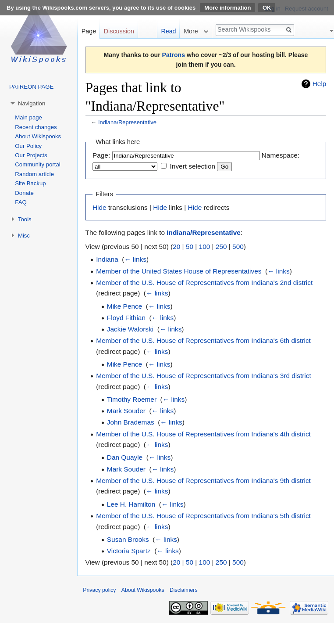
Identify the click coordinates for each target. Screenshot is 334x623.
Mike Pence (124, 306)
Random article (34, 174)
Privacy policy (99, 590)
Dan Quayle (124, 457)
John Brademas (130, 422)
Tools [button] (25, 219)
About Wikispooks (38, 136)
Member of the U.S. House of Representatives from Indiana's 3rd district (203, 375)
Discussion (119, 31)
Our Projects (31, 155)
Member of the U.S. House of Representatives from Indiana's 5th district (203, 515)
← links (135, 259)
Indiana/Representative (127, 122)
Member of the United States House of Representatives (178, 271)
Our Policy (28, 146)
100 (204, 246)
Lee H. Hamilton (131, 504)
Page (89, 31)
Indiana (107, 259)
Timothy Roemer (131, 399)
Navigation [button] (31, 103)
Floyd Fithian (126, 317)
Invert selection (193, 166)
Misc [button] (24, 235)
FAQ (20, 202)
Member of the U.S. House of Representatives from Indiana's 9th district (203, 480)
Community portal (37, 164)
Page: (101, 155)
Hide (99, 207)
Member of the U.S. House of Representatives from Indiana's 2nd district (204, 282)
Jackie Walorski (130, 329)
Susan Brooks (128, 539)
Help (320, 83)
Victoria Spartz (129, 551)
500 (238, 246)
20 (176, 246)
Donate (24, 193)
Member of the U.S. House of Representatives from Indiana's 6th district (203, 340)
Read (168, 31)
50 (189, 246)
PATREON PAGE (31, 86)
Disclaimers (184, 590)
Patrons (173, 54)
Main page (28, 117)
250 (221, 246)
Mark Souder (126, 410)
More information (227, 7)
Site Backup (30, 183)
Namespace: (280, 155)
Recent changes (36, 127)
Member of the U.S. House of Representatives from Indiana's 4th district (203, 434)
